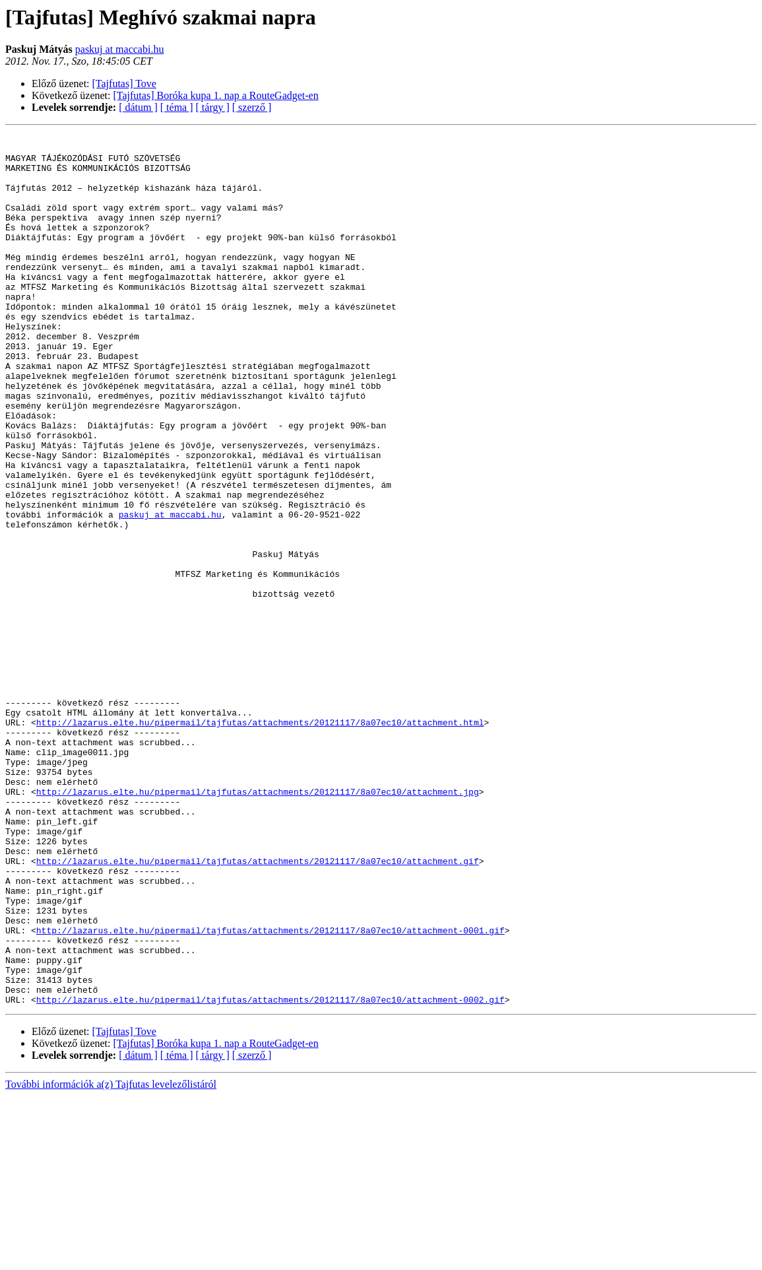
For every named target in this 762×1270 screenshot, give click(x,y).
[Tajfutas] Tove (124, 83)
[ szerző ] (252, 107)
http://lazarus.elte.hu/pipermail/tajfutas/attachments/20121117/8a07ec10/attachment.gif (257, 1007)
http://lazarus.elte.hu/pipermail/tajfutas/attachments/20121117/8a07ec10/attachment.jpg (257, 924)
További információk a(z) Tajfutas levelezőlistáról (110, 1258)
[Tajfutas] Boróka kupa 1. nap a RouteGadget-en (216, 95)
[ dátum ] (138, 107)
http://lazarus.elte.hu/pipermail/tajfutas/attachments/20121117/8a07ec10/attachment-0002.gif (270, 1174)
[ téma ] (176, 107)
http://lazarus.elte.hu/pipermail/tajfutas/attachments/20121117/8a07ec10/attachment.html (260, 841)
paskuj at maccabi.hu (119, 49)
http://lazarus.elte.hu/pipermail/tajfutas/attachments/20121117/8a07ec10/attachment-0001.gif (270, 1090)
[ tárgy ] (213, 107)
